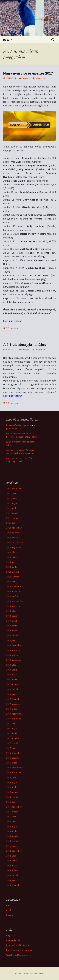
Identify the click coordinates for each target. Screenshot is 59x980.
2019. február (12, 635)
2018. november (13, 650)
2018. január (11, 694)
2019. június (11, 615)
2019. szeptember (14, 601)
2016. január (11, 801)
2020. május (11, 562)
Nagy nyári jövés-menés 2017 (28, 73)
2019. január (11, 640)
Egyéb (9, 910)
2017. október (12, 708)
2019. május (11, 620)
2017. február (12, 743)
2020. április (11, 566)
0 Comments (12, 328)
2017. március (12, 738)
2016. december (14, 753)
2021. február (12, 518)
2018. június (11, 669)
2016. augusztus (13, 772)
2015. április (11, 831)
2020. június (11, 557)
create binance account (17, 433)
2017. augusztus (13, 718)
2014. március (12, 870)
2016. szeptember (14, 767)
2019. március (12, 630)
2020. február (12, 576)
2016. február (12, 797)
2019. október (12, 596)
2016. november (13, 757)
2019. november (13, 591)
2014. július (11, 855)
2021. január (11, 522)
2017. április (11, 733)
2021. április (11, 508)
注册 (8, 441)
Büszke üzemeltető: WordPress (30, 973)
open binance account (16, 458)
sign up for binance (15, 449)
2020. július (11, 552)
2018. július (11, 664)
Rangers (25, 78)
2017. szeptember (14, 713)
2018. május (11, 674)
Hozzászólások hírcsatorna (19, 950)
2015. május (11, 826)
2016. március (12, 792)
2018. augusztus (13, 659)
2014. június (11, 860)
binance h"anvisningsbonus (19, 425)
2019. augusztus (13, 606)
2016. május (11, 782)
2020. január (11, 581)
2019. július (11, 611)
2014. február (12, 875)
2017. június (11, 723)
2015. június (11, 821)
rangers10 (40, 78)
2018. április (11, 679)
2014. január (11, 880)
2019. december (14, 586)
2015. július (11, 816)
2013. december (14, 885)
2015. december (14, 806)
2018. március (12, 684)
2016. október (12, 762)
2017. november (13, 704)
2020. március (12, 571)
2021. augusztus (13, 488)
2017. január (11, 748)
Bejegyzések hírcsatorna (18, 945)
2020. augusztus (13, 547)
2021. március (12, 513)
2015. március (12, 836)
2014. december (14, 850)
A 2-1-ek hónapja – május (24, 345)
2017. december (14, 699)
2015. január (11, 846)
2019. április (11, 625)
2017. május (11, 728)
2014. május (11, 865)
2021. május (11, 503)
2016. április (11, 787)
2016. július (11, 777)
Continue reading (14, 320)
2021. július (11, 493)
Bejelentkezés (13, 940)
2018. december (14, 645)
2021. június (11, 498)
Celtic (9, 905)
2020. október (12, 537)
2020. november (13, 532)
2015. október (12, 811)
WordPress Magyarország (18, 954)
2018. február (12, 689)
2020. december (14, 527)
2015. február (12, 841)
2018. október (12, 655)
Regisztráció (12, 935)
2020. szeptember (14, 542)
